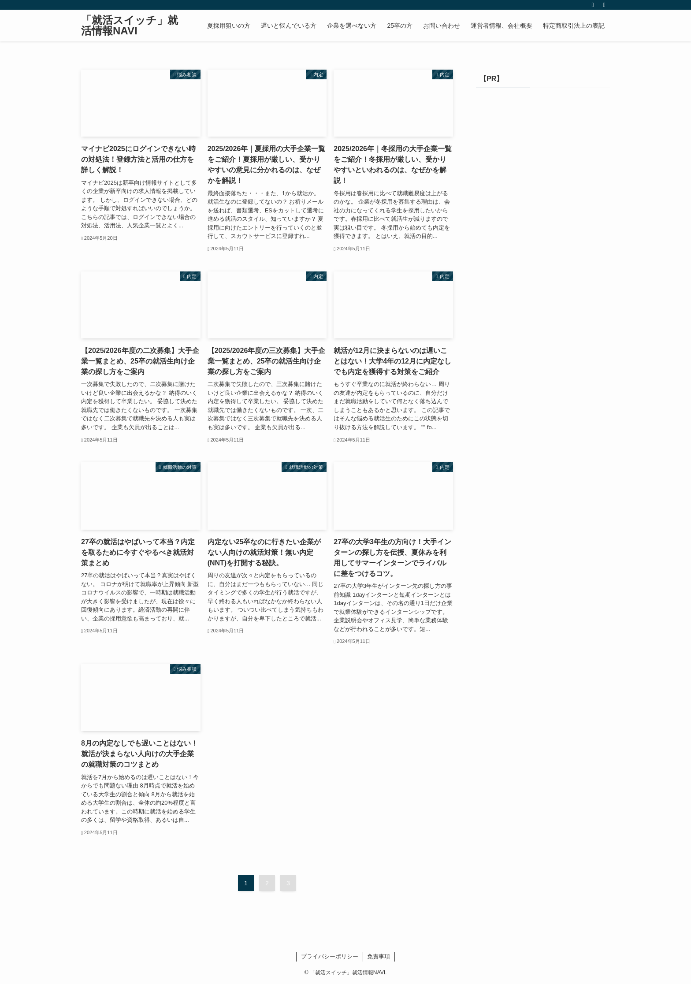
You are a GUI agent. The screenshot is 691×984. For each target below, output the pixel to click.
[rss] (592, 5)
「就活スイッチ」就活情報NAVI (129, 25)
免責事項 (378, 956)
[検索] (604, 5)
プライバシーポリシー (329, 956)
